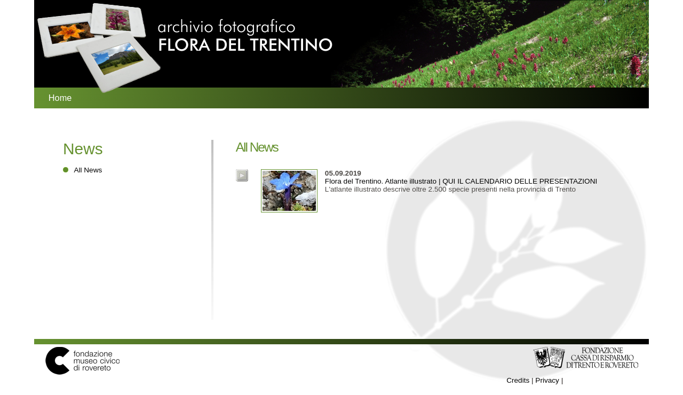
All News (88, 170)
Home (60, 97)
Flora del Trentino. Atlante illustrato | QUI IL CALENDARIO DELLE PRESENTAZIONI (461, 177)
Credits (517, 380)
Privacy (547, 380)
